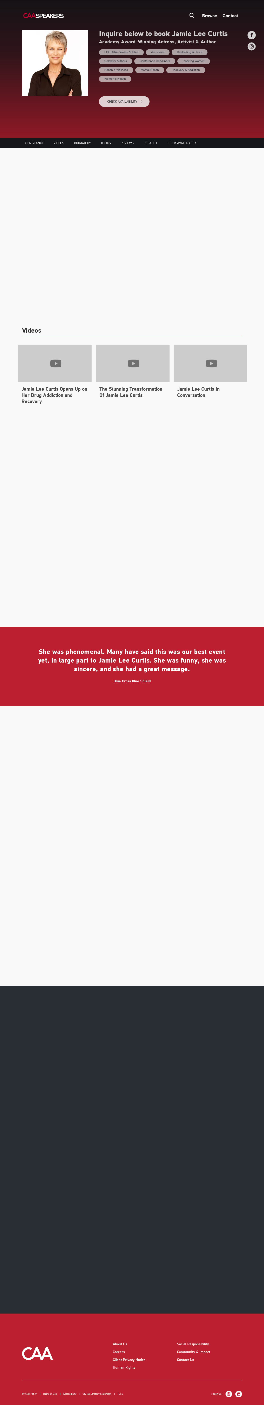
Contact (230, 15)
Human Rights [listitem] (124, 1367)
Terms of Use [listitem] (50, 1394)
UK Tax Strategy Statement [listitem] (96, 1394)
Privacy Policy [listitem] (29, 1394)
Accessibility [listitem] (69, 1394)
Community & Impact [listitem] (193, 1352)
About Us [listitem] (120, 1344)
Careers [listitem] (119, 1352)
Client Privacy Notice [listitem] (129, 1360)
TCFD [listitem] (120, 1394)
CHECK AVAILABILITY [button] (125, 102)
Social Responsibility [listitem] (193, 1344)
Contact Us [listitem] (185, 1360)
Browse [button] (209, 15)
